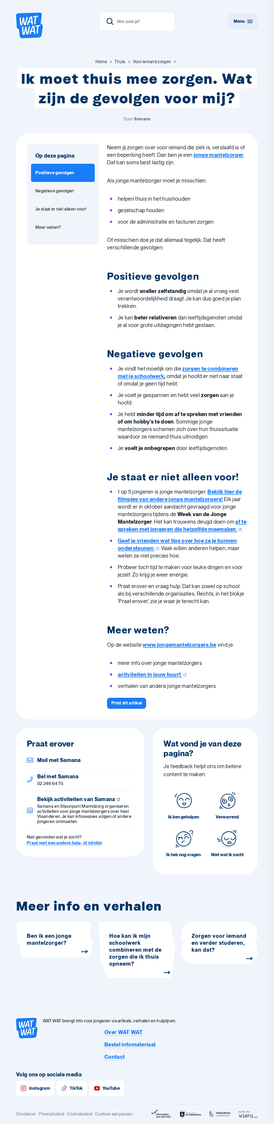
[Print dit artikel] (126, 703)
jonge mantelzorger (219, 155)
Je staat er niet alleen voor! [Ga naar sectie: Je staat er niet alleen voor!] (60, 209)
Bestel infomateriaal (129, 1044)
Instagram (35, 1088)
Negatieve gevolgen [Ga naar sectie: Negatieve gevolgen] (54, 190)
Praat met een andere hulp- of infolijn (64, 842)
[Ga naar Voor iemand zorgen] (152, 62)
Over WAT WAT (123, 1032)
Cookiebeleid (79, 1114)
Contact (114, 1057)
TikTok (72, 1088)
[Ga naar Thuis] (120, 62)
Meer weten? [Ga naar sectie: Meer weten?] (48, 227)
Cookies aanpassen (114, 1114)
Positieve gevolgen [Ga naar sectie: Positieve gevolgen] (54, 172)
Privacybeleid (51, 1114)
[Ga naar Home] (101, 62)
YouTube (107, 1088)
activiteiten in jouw (152, 674)
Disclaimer (26, 1114)
